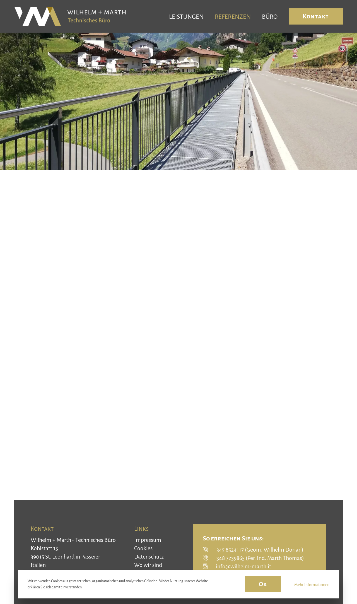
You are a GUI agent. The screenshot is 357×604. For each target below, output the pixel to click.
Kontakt (316, 16)
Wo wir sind (148, 565)
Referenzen (233, 16)
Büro (270, 16)
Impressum (147, 540)
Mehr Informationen (311, 585)
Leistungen (186, 16)
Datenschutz (149, 557)
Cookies (143, 548)
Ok (263, 584)
